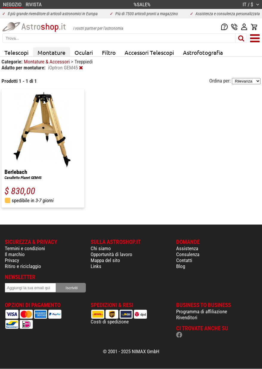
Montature (52, 52)
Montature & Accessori (47, 62)
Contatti (184, 260)
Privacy (12, 260)
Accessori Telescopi (149, 52)
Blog (180, 266)
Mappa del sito (105, 260)
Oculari (84, 52)
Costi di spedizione (110, 322)
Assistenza (187, 248)
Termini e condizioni (25, 248)
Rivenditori (186, 317)
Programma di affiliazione (201, 311)
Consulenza (187, 254)
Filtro (109, 52)
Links (96, 266)
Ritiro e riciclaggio (23, 266)
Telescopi (16, 52)
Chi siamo (101, 248)
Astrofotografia (203, 52)
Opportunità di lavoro (111, 254)
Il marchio (15, 254)
